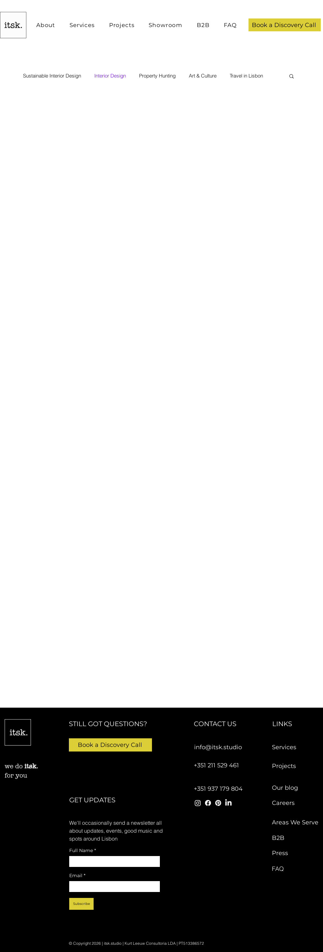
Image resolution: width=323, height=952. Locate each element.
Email (77, 875)
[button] (285, 24)
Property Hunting (157, 76)
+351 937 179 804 (218, 788)
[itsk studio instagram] (198, 803)
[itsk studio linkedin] (228, 803)
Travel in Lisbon (246, 76)
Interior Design (110, 76)
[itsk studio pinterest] (218, 803)
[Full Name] (112, 861)
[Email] (112, 886)
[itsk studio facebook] (208, 803)
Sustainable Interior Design (52, 76)
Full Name (82, 850)
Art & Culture (203, 76)
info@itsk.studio (218, 747)
